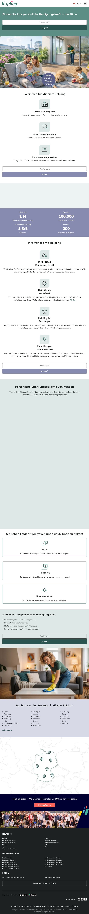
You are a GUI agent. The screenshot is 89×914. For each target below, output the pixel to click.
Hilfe (46, 847)
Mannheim (37, 725)
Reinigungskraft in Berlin (52, 858)
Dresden (36, 721)
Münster (65, 723)
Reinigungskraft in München (53, 860)
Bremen (36, 723)
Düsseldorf (8, 725)
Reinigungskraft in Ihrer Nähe (54, 864)
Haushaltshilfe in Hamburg (10, 868)
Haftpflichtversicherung (52, 843)
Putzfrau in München (8, 862)
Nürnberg (65, 712)
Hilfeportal (44, 573)
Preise (4, 845)
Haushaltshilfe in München (10, 866)
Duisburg (65, 716)
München (7, 716)
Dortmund (36, 716)
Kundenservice (44, 596)
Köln (5, 721)
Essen (64, 721)
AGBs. (72, 300)
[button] (77, 3)
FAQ (46, 845)
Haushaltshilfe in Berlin (9, 864)
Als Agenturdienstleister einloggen (13, 877)
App (3, 847)
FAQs (44, 549)
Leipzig (35, 714)
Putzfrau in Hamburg (8, 860)
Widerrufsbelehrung (51, 840)
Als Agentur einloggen (52, 877)
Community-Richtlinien (9, 849)
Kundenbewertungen (9, 840)
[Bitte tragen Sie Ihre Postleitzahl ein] (44, 22)
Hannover (36, 719)
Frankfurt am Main (11, 723)
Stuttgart (36, 712)
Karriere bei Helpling (8, 843)
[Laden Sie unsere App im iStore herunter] (23, 895)
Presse (4, 838)
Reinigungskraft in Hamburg (53, 862)
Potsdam (7, 714)
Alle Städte (7, 730)
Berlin (6, 712)
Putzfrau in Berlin (7, 858)
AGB (46, 838)
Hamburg (7, 719)
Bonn (64, 714)
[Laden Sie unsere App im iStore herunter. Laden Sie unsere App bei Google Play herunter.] (32, 895)
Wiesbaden (66, 719)
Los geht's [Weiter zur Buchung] (44, 28)
